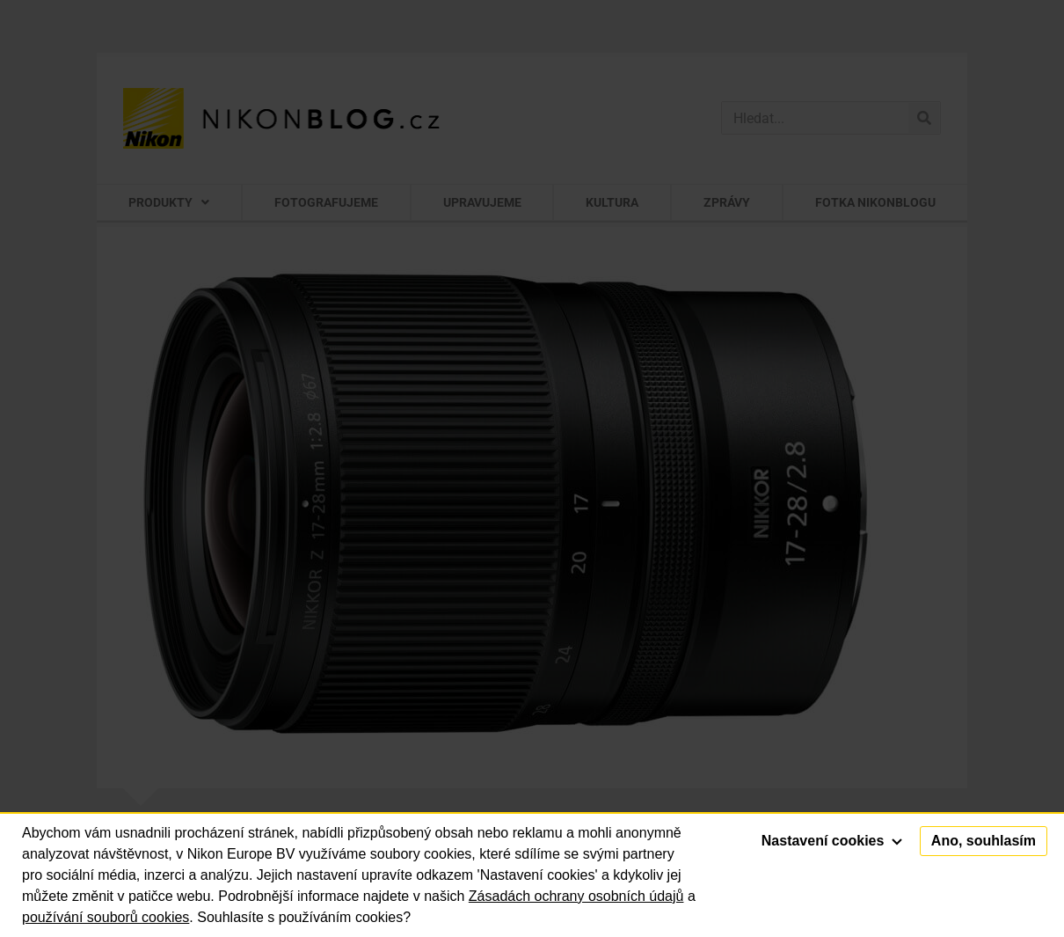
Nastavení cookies (832, 840)
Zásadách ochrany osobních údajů (576, 896)
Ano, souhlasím (983, 840)
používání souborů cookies (105, 917)
